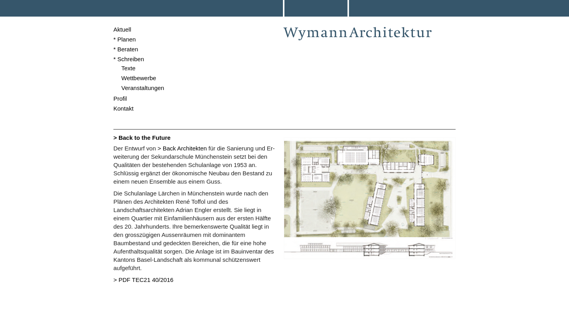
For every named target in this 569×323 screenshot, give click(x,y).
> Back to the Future (142, 137)
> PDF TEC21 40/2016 (143, 279)
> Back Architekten (182, 148)
